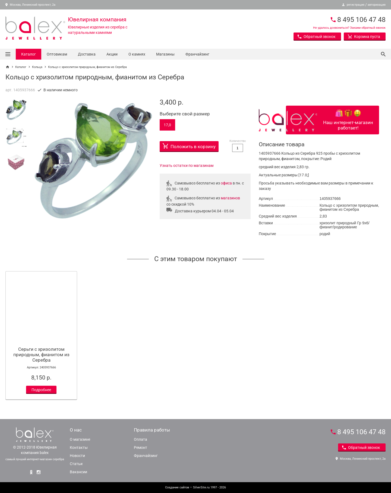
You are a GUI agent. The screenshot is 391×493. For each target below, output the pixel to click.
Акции (112, 54)
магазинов (230, 198)
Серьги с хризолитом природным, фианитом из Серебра (41, 354)
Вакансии (78, 472)
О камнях (136, 54)
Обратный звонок (317, 37)
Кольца (37, 67)
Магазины (165, 54)
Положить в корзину (189, 145)
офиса (226, 183)
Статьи (76, 464)
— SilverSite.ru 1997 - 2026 (195, 487)
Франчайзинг (197, 54)
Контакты (79, 447)
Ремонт (140, 447)
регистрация (355, 5)
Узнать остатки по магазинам (186, 165)
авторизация (377, 5)
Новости (77, 455)
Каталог (28, 54)
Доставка (87, 54)
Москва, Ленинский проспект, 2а (30, 5)
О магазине (80, 439)
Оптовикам (57, 54)
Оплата (140, 439)
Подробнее (41, 390)
